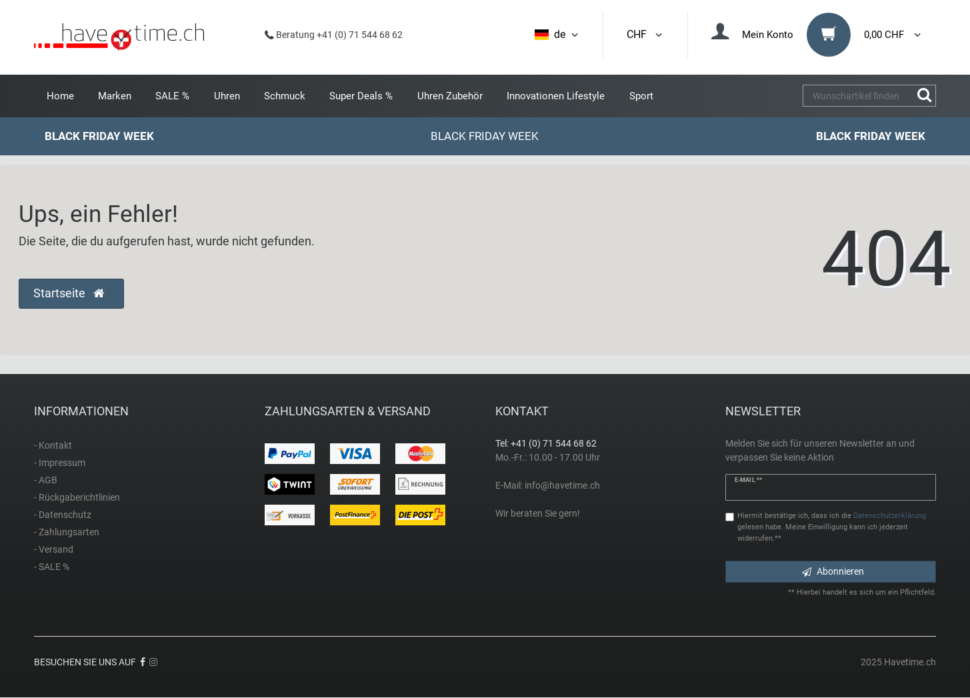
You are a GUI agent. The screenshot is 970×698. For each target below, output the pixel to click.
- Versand (53, 549)
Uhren (227, 96)
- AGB (45, 480)
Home (60, 96)
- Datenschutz (62, 514)
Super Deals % (361, 96)
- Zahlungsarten (66, 532)
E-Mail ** (748, 480)
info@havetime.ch (562, 485)
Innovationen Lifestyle (556, 96)
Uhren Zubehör (450, 96)
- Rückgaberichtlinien (77, 497)
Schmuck (284, 96)
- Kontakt (53, 445)
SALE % (172, 96)
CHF (645, 34)
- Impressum (59, 462)
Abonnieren (833, 571)
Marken (114, 96)
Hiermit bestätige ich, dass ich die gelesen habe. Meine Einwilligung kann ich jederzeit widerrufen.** (831, 527)
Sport (641, 96)
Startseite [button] (68, 293)
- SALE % (51, 566)
